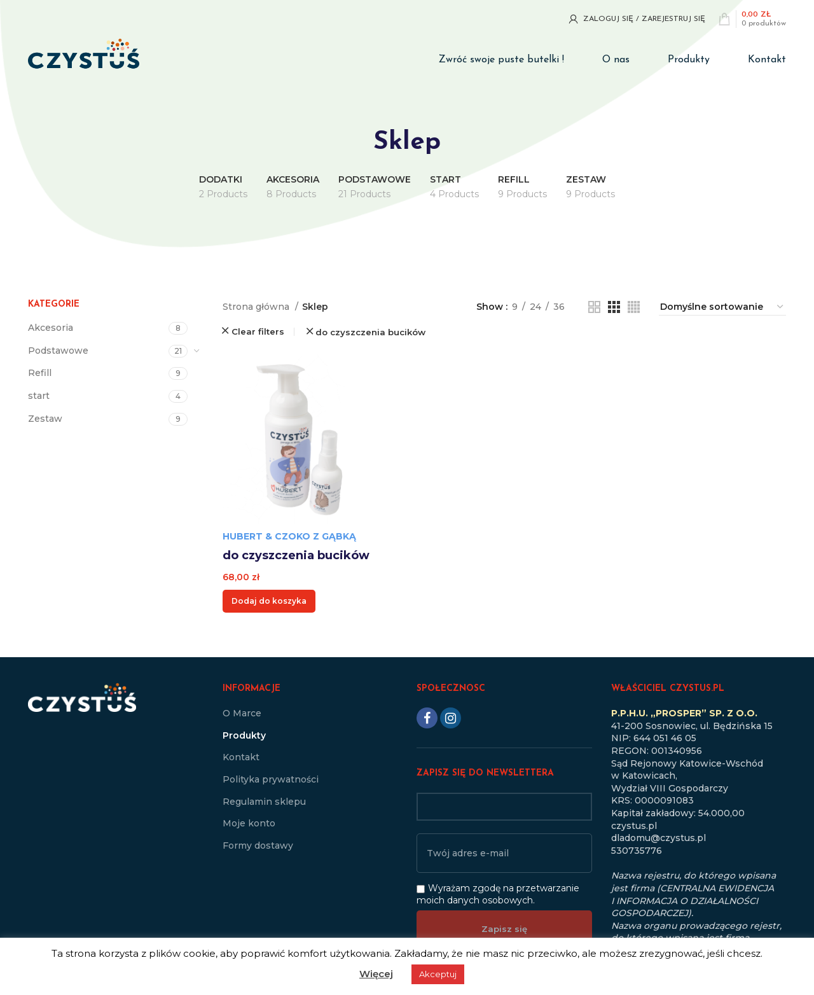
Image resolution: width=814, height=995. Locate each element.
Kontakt (241, 757)
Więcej (376, 974)
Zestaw (45, 418)
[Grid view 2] (594, 307)
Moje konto (249, 823)
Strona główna (257, 306)
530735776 (636, 850)
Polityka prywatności (271, 779)
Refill (40, 373)
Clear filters (257, 332)
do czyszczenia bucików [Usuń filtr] (370, 332)
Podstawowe (58, 350)
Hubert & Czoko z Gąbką (289, 536)
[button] (269, 601)
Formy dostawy (258, 845)
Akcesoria (50, 327)
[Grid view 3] (614, 307)
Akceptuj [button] (438, 974)
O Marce (242, 713)
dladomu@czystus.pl (658, 838)
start (39, 395)
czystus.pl (634, 825)
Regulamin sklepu (264, 801)
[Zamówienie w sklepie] (722, 307)
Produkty (244, 735)
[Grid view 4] (634, 307)
